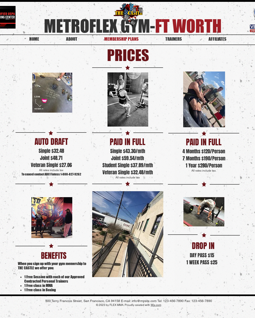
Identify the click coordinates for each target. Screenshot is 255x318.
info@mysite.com (144, 301)
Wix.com (156, 305)
